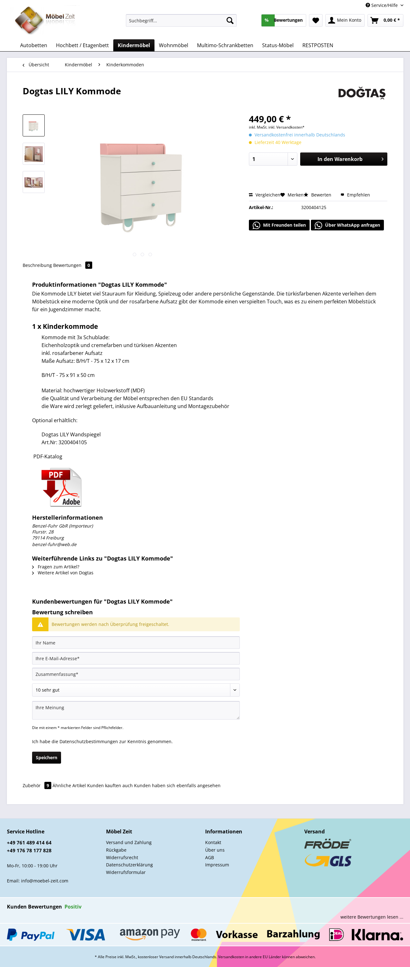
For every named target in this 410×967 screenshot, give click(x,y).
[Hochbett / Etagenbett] (82, 45)
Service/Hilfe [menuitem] (382, 5)
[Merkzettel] (316, 20)
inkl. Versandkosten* (286, 127)
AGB (209, 857)
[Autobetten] (34, 45)
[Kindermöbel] (133, 45)
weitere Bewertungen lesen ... (371, 917)
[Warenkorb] (385, 20)
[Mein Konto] (345, 20)
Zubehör (38, 785)
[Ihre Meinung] (136, 710)
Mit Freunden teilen (279, 225)
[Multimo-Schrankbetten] (225, 45)
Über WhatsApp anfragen (347, 225)
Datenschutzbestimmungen (88, 741)
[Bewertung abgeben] (136, 690)
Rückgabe (116, 850)
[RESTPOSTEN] (318, 45)
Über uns (215, 850)
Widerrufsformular (126, 872)
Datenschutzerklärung (129, 865)
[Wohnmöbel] (173, 45)
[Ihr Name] (136, 642)
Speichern (46, 757)
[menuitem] (181, 23)
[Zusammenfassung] (136, 674)
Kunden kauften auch (110, 785)
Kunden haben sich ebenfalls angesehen (177, 785)
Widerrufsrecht (122, 857)
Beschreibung (37, 265)
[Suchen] (230, 20)
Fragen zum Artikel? (55, 567)
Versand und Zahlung (129, 842)
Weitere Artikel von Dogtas (62, 573)
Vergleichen (264, 195)
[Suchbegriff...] (181, 20)
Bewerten (318, 195)
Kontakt (213, 842)
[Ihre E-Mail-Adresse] (136, 658)
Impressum (217, 865)
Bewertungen (72, 265)
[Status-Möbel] (278, 45)
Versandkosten (231, 956)
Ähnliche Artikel (69, 785)
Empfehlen (355, 195)
